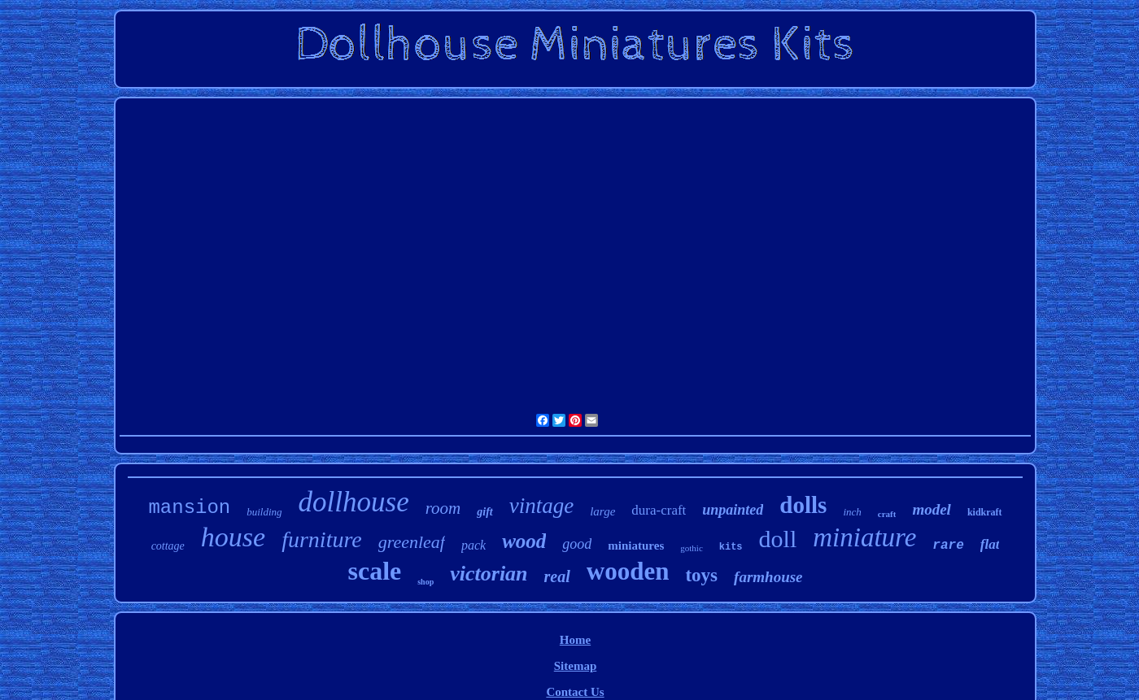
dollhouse (354, 502)
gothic (691, 548)
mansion (189, 508)
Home (575, 639)
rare (947, 545)
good (576, 544)
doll (778, 538)
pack (473, 545)
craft (887, 514)
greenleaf (411, 542)
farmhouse (768, 576)
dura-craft (658, 510)
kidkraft (984, 512)
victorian (488, 573)
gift (484, 512)
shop (425, 581)
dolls (803, 505)
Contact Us (575, 691)
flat (990, 544)
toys (701, 575)
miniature (864, 537)
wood (524, 541)
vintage (541, 505)
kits (731, 547)
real (557, 576)
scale (374, 570)
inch (852, 512)
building (264, 512)
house (233, 537)
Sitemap (575, 665)
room (443, 508)
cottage (168, 546)
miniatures (636, 545)
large (602, 511)
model (931, 509)
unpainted (732, 510)
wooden (628, 571)
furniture (321, 539)
